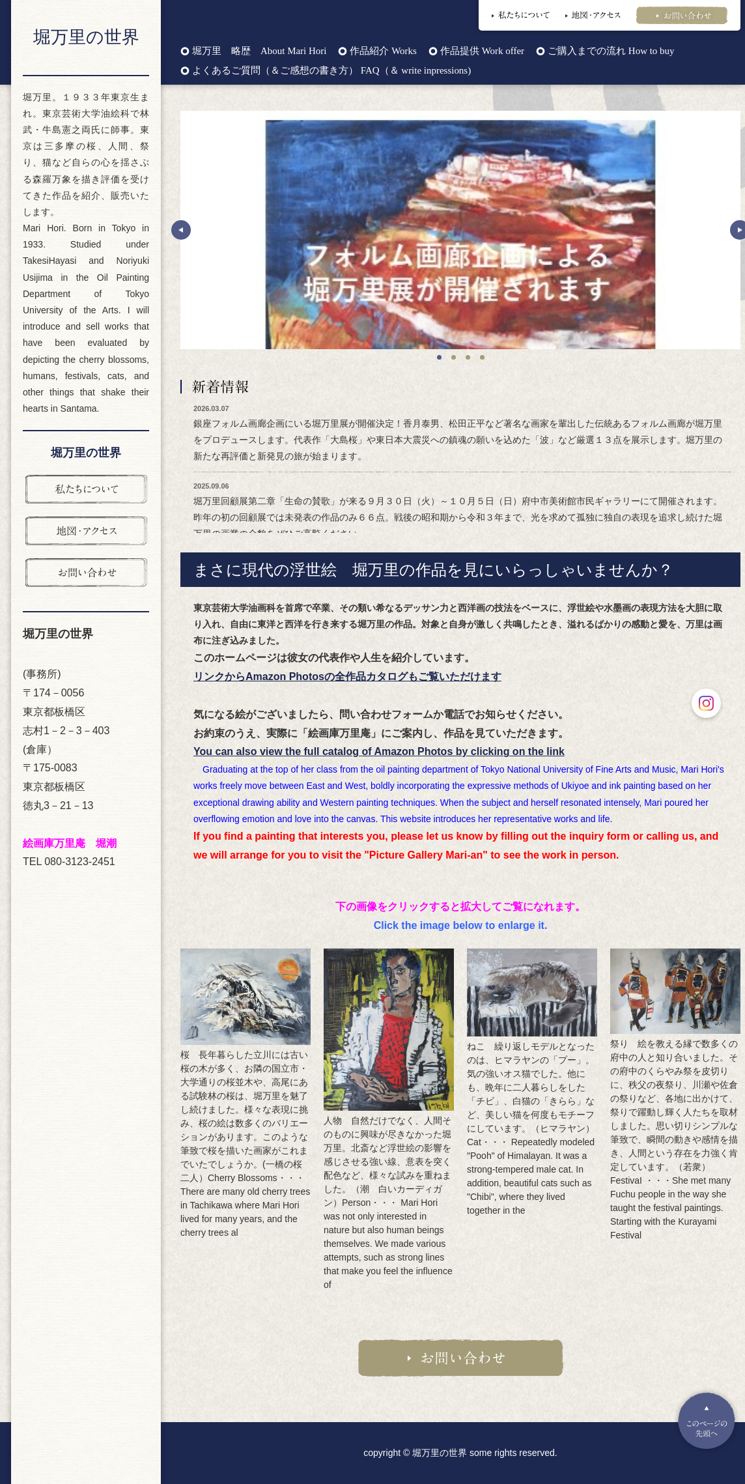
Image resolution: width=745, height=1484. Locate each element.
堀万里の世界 (86, 37)
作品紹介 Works (383, 51)
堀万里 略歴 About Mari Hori (259, 51)
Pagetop (706, 1421)
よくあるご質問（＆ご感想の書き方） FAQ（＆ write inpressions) (331, 71)
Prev (181, 230)
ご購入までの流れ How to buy (611, 51)
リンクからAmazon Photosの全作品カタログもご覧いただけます (347, 676)
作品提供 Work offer (482, 51)
